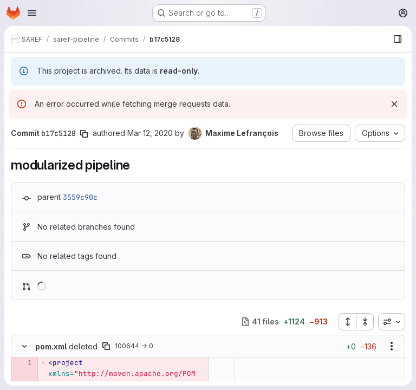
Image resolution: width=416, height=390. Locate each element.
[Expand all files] (347, 321)
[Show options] (391, 346)
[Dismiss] (394, 104)
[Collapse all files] (365, 321)
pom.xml (51, 346)
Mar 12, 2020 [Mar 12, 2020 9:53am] (150, 133)
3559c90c (80, 197)
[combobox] (391, 321)
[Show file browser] (397, 39)
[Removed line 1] (23, 363)
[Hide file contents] (24, 346)
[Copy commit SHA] (83, 133)
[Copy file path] (106, 346)
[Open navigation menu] (32, 13)
